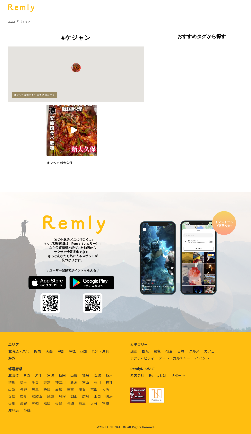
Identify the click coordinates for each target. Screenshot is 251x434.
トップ (11, 21)
